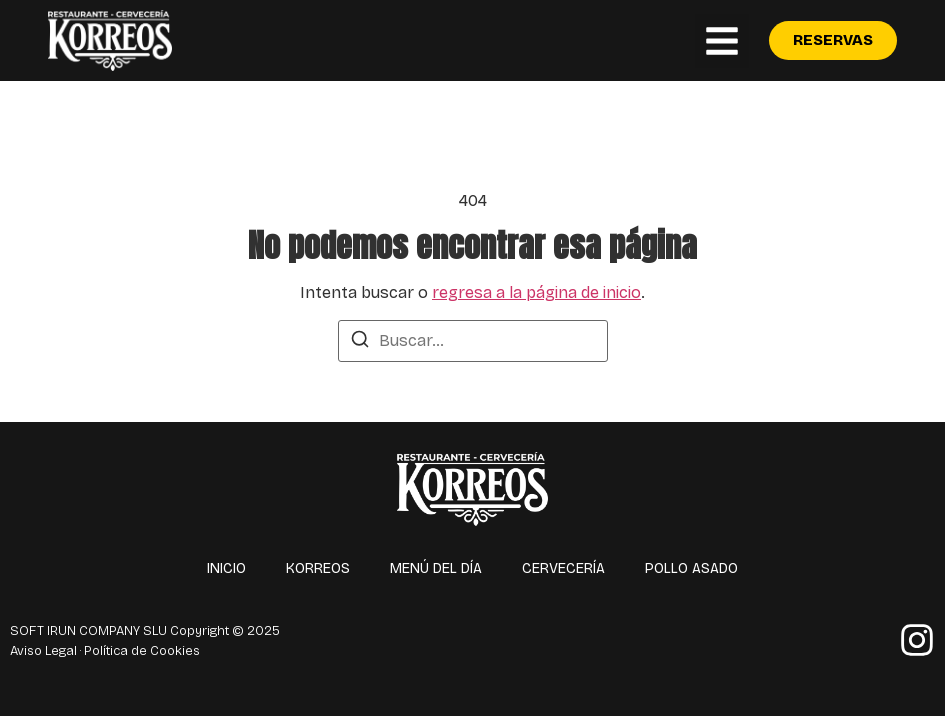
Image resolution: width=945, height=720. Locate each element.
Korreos (318, 568)
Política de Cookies (142, 651)
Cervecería (563, 568)
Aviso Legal (43, 651)
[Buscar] (360, 342)
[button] (722, 41)
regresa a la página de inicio (536, 292)
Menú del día (436, 568)
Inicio (226, 568)
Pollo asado (691, 568)
